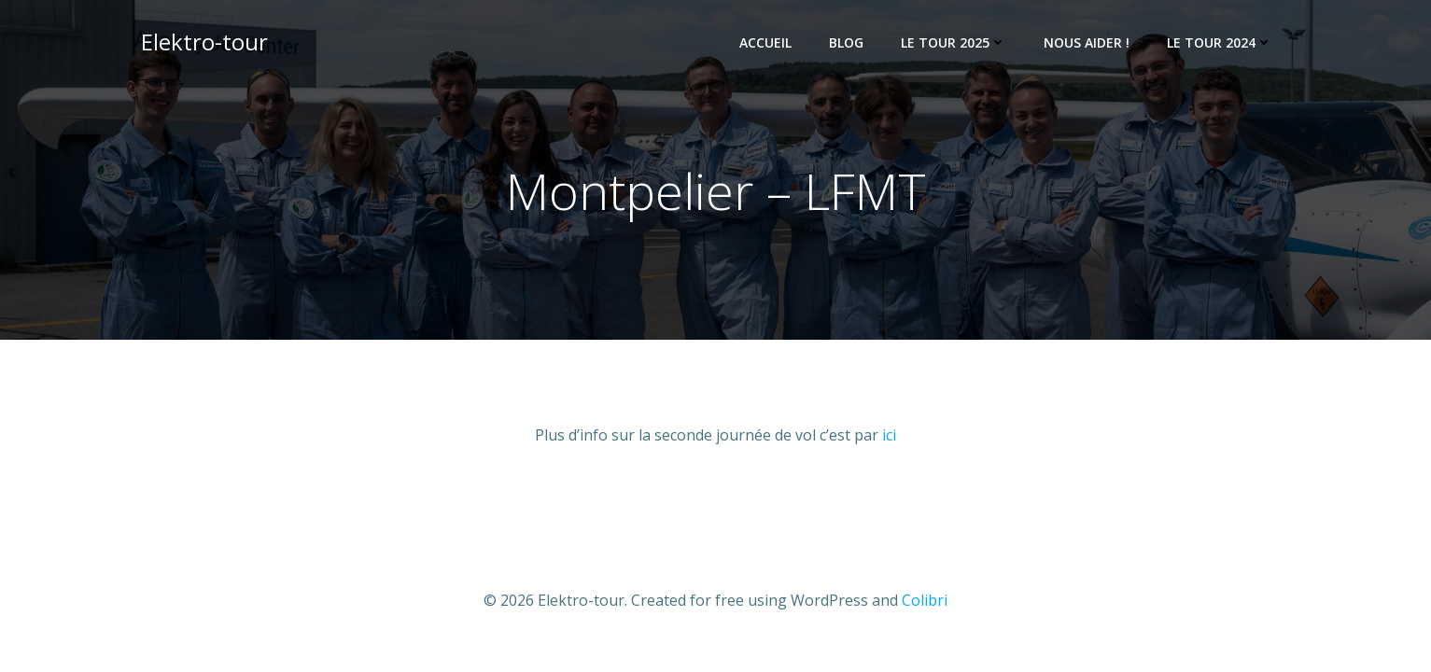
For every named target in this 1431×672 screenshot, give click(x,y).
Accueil (765, 42)
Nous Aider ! (1086, 42)
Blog (846, 42)
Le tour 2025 (953, 42)
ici (889, 435)
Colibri (924, 600)
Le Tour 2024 (1219, 42)
